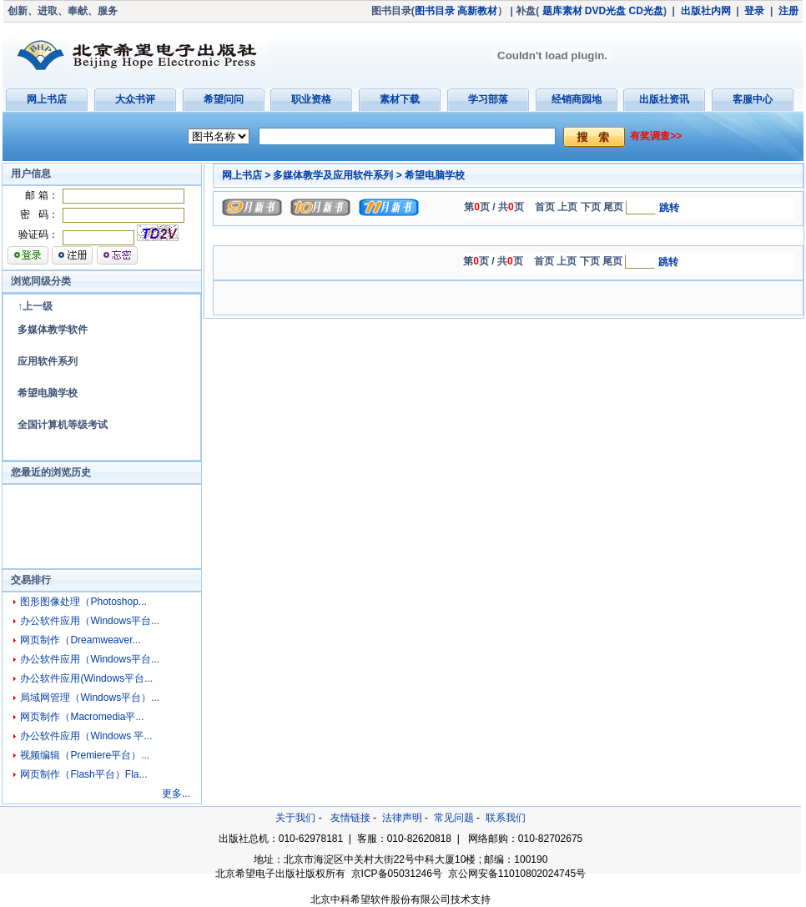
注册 (788, 11)
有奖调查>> (656, 136)
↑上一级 (35, 306)
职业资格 (311, 99)
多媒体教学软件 (53, 329)
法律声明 (402, 818)
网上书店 (47, 99)
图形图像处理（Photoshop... (83, 601)
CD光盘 (646, 11)
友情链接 (350, 818)
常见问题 (454, 818)
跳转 (669, 208)
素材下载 (400, 99)
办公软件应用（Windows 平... (86, 736)
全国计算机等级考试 (63, 425)
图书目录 (435, 11)
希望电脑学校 (48, 393)
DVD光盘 (605, 11)
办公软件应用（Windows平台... (89, 621)
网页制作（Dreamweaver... (80, 640)
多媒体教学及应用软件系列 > (337, 175)
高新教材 (477, 11)
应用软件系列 (48, 361)
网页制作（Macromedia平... (82, 717)
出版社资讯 (664, 99)
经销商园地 (577, 99)
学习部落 (488, 99)
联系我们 (506, 818)
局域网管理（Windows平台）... (89, 697)
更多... (176, 793)
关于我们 (295, 818)
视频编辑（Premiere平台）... (84, 755)
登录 (754, 11)
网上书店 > (246, 175)
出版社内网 (706, 11)
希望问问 (224, 99)
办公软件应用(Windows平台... (86, 678)
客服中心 (753, 99)
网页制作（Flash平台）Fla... (83, 774)
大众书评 (135, 99)
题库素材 (562, 11)
